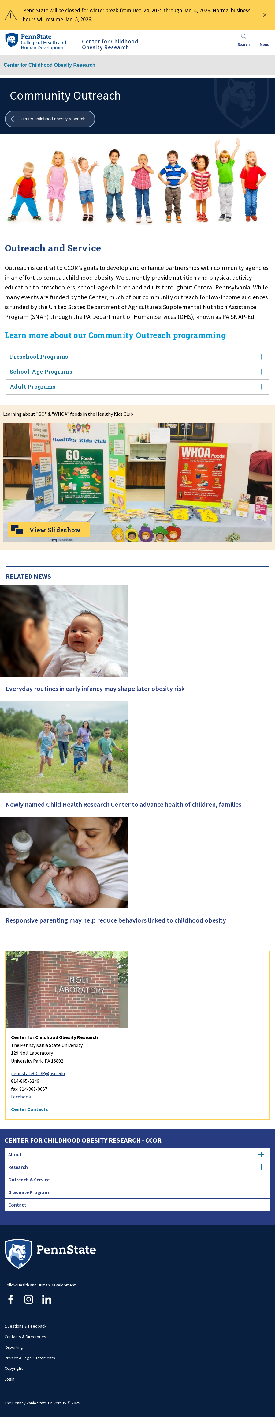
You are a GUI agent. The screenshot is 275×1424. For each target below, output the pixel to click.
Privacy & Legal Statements (30, 1358)
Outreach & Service (29, 1180)
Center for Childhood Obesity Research (49, 65)
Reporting (14, 1347)
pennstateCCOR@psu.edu (38, 1073)
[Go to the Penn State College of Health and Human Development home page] (35, 41)
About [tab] (136, 1154)
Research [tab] (136, 1167)
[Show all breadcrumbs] (50, 119)
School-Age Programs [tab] (137, 372)
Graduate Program (28, 1192)
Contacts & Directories (25, 1336)
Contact (17, 1205)
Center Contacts (29, 1109)
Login (9, 1379)
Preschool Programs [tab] (137, 357)
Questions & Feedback (25, 1326)
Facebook (21, 1096)
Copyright (14, 1368)
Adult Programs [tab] (137, 387)
